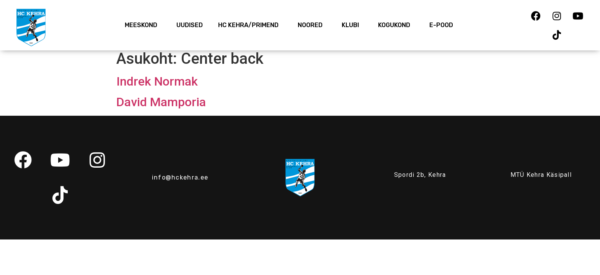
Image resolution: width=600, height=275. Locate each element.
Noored (312, 25)
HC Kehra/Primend (250, 25)
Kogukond (396, 25)
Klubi (352, 25)
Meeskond (143, 25)
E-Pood (441, 25)
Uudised (189, 25)
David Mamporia (161, 102)
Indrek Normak (157, 81)
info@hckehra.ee (180, 177)
